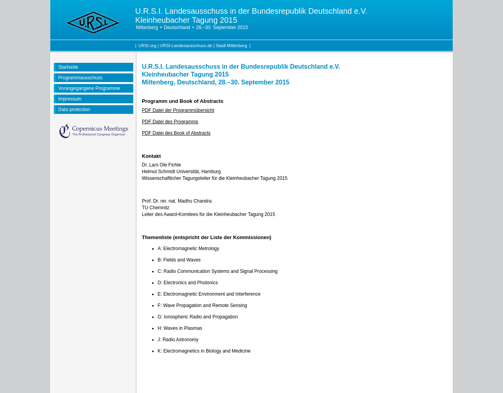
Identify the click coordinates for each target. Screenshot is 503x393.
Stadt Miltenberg (231, 45)
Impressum (69, 99)
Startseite (68, 67)
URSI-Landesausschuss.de (186, 45)
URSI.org (147, 45)
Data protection (74, 109)
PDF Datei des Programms (170, 121)
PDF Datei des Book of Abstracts (176, 133)
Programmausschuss (80, 77)
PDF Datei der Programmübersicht (178, 110)
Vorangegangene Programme (89, 88)
